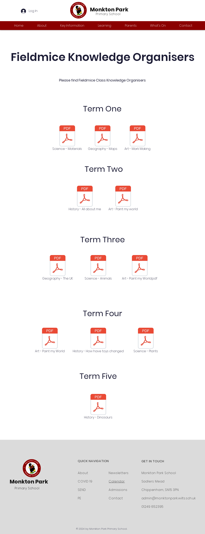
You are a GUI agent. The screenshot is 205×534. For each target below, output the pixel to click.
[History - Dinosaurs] (98, 407)
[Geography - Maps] (102, 138)
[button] (45, 25)
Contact (116, 498)
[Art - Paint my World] (50, 341)
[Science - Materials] (67, 138)
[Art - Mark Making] (137, 138)
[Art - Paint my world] (123, 199)
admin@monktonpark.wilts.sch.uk (168, 498)
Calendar (117, 481)
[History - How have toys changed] (98, 341)
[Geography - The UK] (57, 268)
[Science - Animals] (98, 268)
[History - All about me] (85, 199)
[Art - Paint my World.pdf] (140, 268)
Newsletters (119, 473)
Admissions (118, 490)
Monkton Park (109, 9)
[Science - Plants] (146, 341)
